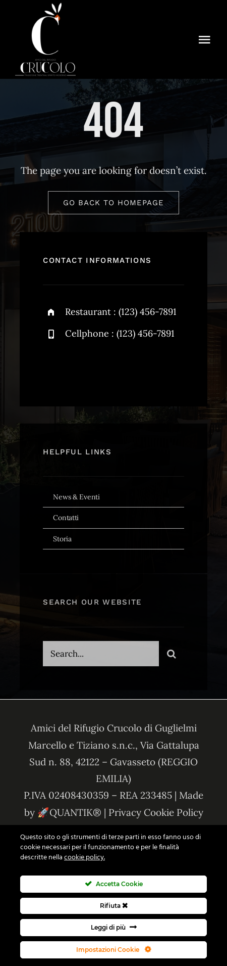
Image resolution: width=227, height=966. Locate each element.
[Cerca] (171, 656)
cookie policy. (84, 857)
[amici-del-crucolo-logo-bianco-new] (45, 7)
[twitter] (82, 367)
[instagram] (109, 367)
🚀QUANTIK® (69, 812)
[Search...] (100, 656)
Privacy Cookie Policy (155, 812)
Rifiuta (114, 905)
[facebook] (54, 367)
